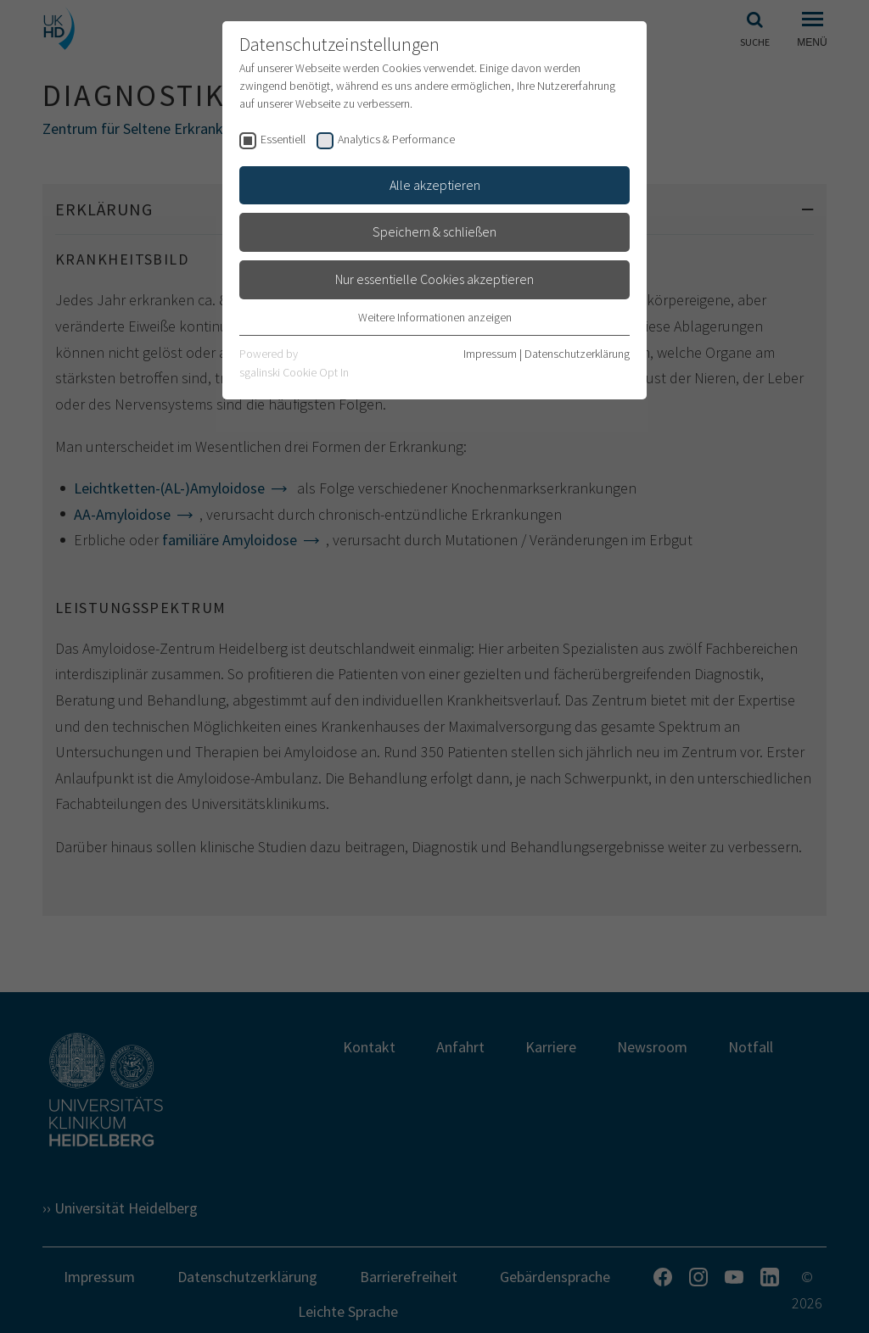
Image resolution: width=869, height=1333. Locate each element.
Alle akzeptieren (435, 184)
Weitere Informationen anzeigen (435, 317)
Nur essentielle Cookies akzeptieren (434, 279)
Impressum (490, 353)
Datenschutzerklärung (577, 353)
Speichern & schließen (434, 231)
